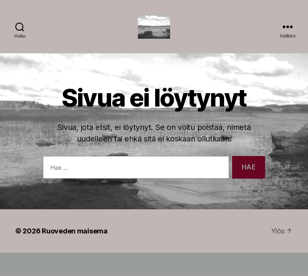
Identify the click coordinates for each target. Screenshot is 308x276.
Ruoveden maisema (75, 241)
